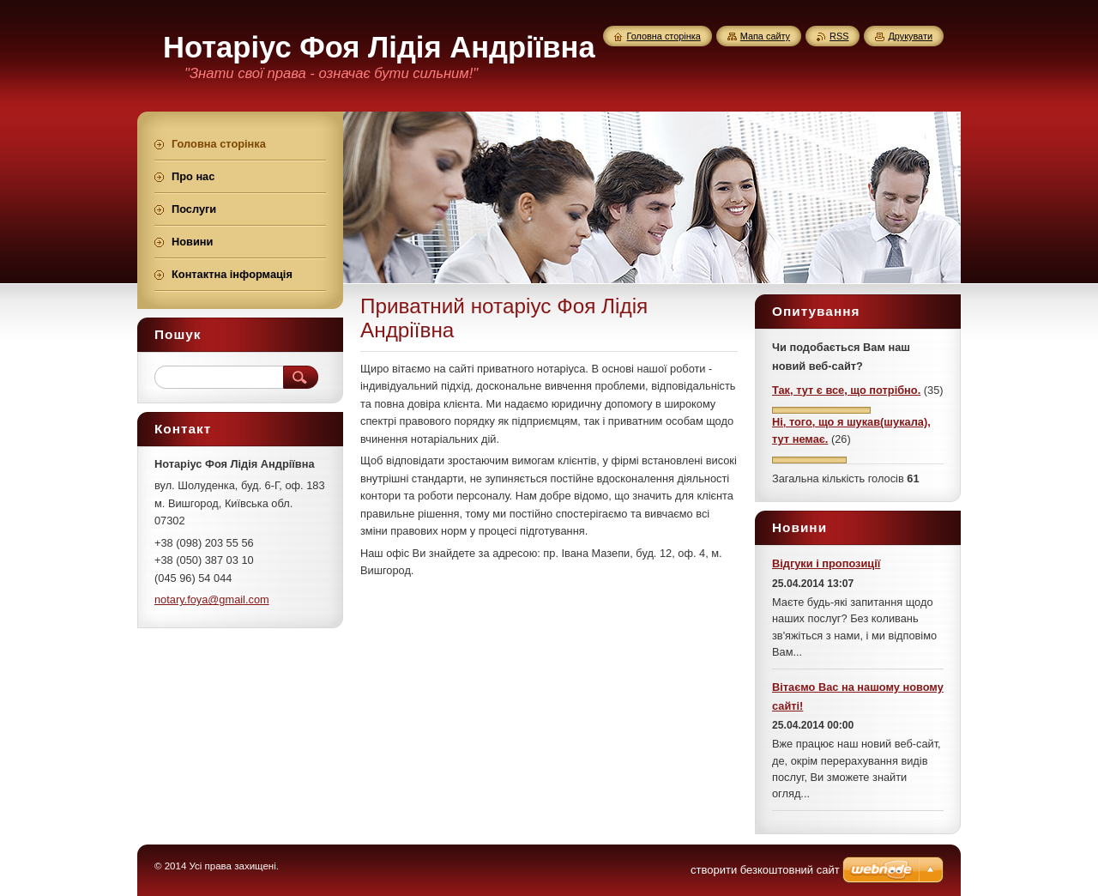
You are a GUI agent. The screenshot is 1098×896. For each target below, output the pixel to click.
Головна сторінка (664, 36)
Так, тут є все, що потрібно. (846, 390)
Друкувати (910, 36)
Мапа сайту (765, 36)
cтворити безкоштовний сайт (765, 869)
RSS (839, 36)
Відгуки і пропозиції (826, 563)
